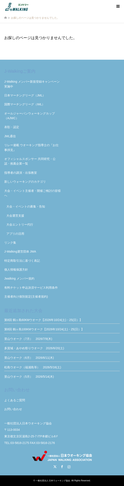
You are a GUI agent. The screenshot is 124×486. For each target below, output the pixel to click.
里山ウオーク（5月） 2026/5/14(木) (29, 376)
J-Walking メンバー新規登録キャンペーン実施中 (32, 84)
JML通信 (10, 136)
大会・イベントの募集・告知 (25, 206)
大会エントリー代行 (19, 224)
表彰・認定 (11, 127)
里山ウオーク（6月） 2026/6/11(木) (29, 357)
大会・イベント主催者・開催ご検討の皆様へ (32, 193)
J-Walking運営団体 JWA (20, 251)
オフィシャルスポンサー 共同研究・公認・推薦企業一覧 (30, 161)
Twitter (55, 466)
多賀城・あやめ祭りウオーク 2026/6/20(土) (34, 348)
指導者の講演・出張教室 (20, 172)
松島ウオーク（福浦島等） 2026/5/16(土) (32, 367)
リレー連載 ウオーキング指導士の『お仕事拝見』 (31, 147)
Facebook (62, 466)
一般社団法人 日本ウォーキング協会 (53, 480)
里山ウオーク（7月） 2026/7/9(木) (28, 338)
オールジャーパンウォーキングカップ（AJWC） (29, 116)
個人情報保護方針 (16, 269)
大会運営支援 (15, 215)
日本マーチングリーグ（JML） (24, 95)
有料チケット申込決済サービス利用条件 (31, 287)
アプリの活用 (15, 233)
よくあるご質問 (14, 400)
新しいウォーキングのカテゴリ (25, 181)
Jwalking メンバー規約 (19, 278)
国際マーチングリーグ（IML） (24, 104)
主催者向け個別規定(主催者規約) (26, 296)
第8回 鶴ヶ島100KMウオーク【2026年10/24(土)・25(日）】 (44, 329)
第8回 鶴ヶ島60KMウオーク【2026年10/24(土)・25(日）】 (43, 320)
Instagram (69, 466)
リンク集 (10, 242)
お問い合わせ (13, 409)
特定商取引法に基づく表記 (22, 260)
